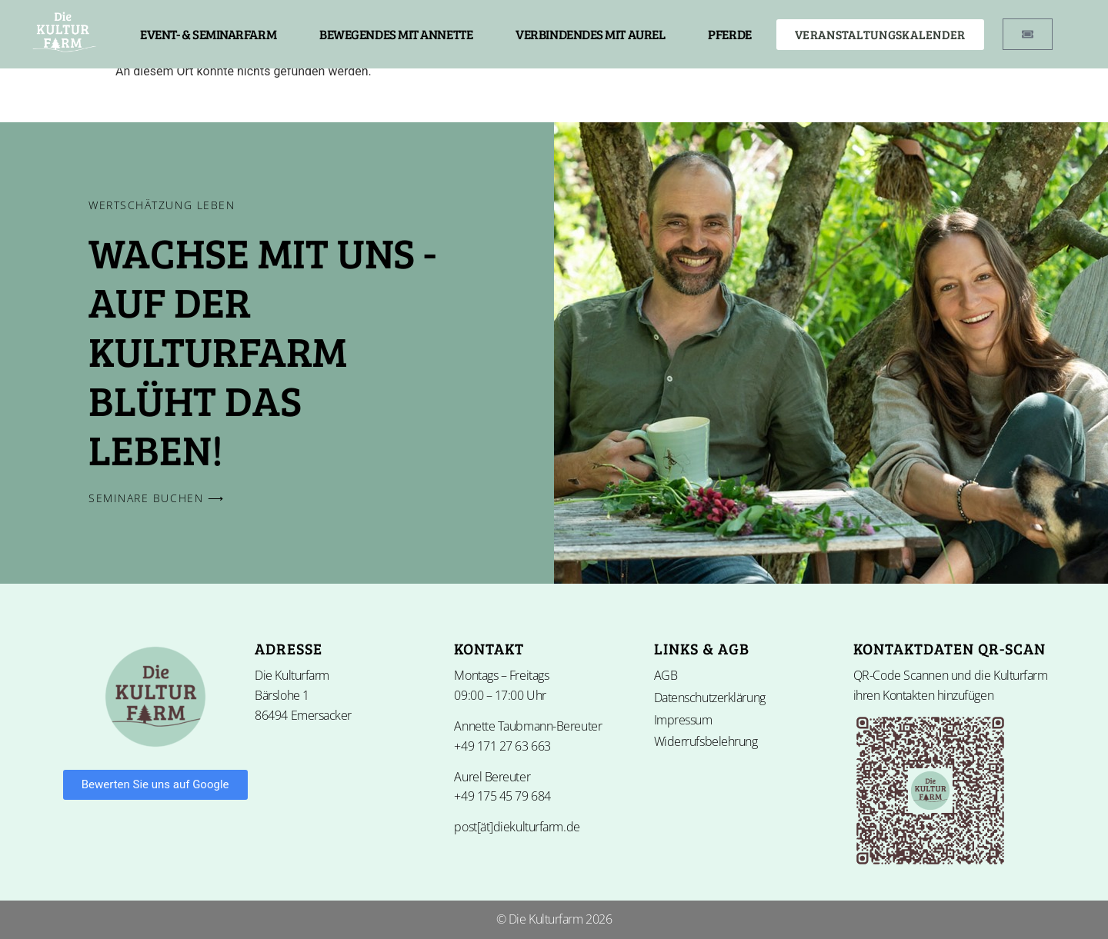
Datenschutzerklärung (710, 697)
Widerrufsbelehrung (706, 741)
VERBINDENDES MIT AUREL (590, 34)
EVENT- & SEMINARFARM (208, 34)
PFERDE (729, 34)
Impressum (683, 719)
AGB (666, 675)
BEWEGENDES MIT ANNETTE (395, 34)
